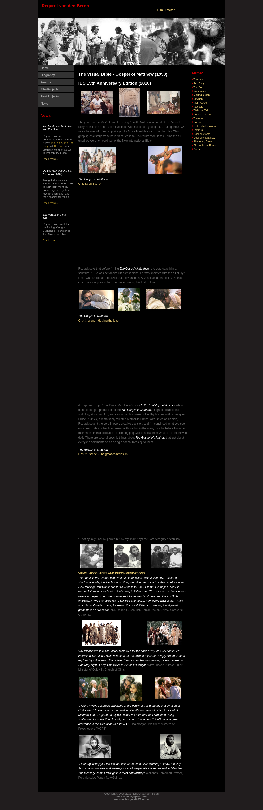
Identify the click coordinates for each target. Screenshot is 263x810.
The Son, (59, 146)
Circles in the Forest (205, 145)
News (44, 103)
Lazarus (198, 129)
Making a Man (201, 94)
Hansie (198, 122)
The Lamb (56, 142)
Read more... (50, 158)
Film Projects (50, 89)
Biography (48, 75)
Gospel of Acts (201, 133)
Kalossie (197, 106)
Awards (46, 82)
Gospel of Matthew (204, 137)
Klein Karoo (199, 102)
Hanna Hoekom (202, 114)
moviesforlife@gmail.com (131, 796)
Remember (199, 91)
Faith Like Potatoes (205, 126)
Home (45, 68)
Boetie (197, 149)
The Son (197, 87)
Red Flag (198, 83)
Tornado (198, 118)
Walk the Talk (200, 110)
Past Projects (50, 96)
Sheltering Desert (203, 141)
